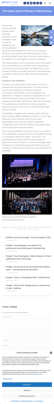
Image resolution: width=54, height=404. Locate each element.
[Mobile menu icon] (50, 3)
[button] (51, 353)
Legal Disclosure (38, 401)
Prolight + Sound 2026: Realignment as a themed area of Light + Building (28, 286)
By (39, 227)
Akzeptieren (27, 385)
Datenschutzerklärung (27, 401)
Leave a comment (33, 229)
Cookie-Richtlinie (15, 401)
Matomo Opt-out (38, 374)
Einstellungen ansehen (27, 396)
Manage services (7, 379)
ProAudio (13, 227)
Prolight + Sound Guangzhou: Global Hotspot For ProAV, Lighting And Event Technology (28, 257)
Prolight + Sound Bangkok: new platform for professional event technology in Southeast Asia (25, 246)
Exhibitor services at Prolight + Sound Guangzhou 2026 (28, 237)
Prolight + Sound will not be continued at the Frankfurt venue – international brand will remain (28, 268)
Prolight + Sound (21, 227)
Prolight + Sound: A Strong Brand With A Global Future (28, 277)
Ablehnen (27, 390)
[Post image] (3, 237)
